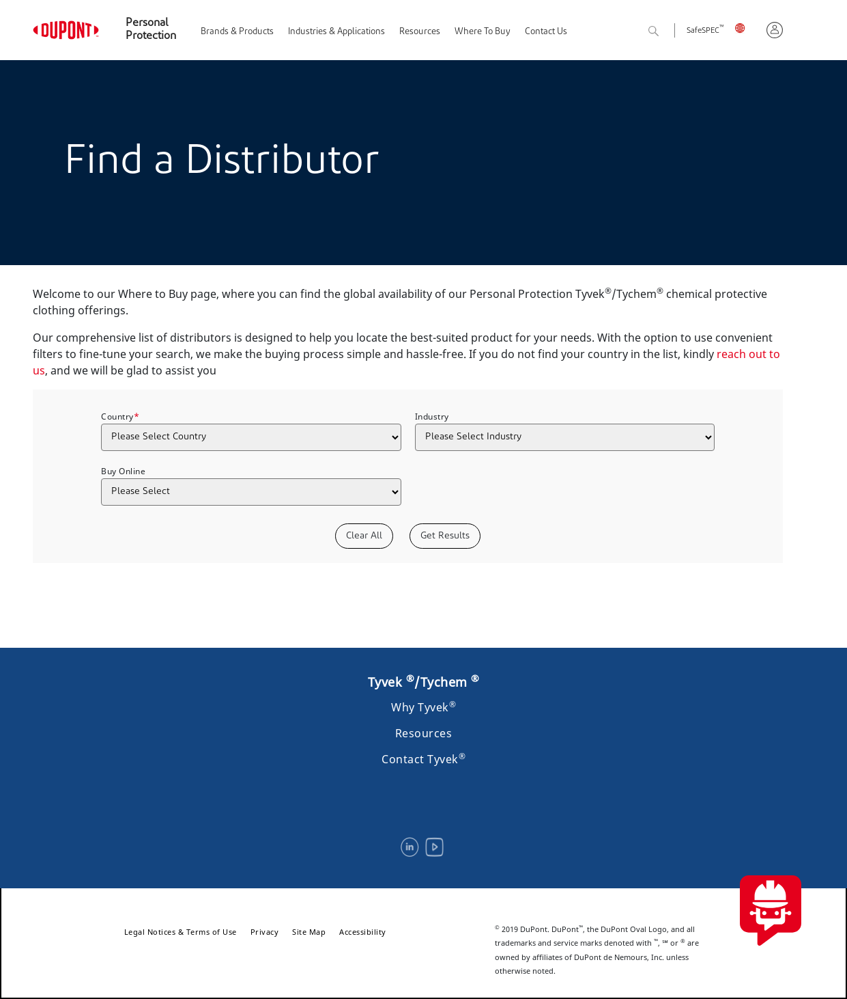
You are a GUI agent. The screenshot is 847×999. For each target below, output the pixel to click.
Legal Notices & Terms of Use (180, 932)
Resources (419, 31)
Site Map (309, 932)
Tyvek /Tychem (424, 682)
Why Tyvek (423, 707)
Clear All (364, 536)
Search (668, 31)
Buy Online (123, 471)
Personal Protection (151, 30)
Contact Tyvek (423, 759)
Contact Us (546, 31)
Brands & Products (237, 31)
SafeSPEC (705, 31)
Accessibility (362, 932)
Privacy (264, 932)
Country (120, 416)
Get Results (445, 536)
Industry (432, 416)
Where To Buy (483, 31)
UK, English (745, 27)
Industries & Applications (336, 31)
